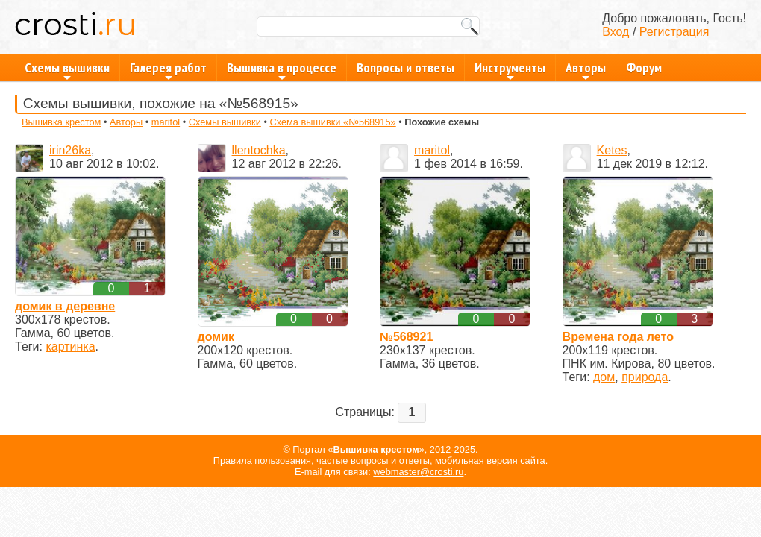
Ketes (612, 150)
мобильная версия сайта (490, 460)
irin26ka (70, 150)
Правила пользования (262, 460)
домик (216, 336)
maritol (165, 122)
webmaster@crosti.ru (418, 471)
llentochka (259, 150)
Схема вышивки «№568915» (332, 122)
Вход (615, 31)
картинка (70, 346)
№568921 (406, 336)
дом (604, 377)
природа (644, 377)
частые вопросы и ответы (373, 460)
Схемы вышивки (67, 70)
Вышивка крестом (61, 122)
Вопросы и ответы (405, 67)
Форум (644, 67)
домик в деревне (65, 306)
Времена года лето (618, 336)
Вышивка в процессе (281, 70)
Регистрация (674, 31)
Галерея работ (168, 70)
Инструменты (510, 70)
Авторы (586, 70)
